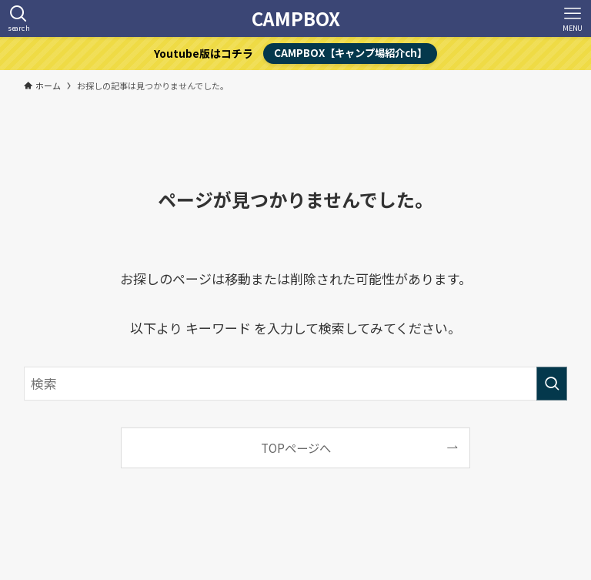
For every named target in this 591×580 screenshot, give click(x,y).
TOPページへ (296, 447)
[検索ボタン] (18, 18)
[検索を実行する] (551, 384)
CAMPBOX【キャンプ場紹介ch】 (350, 52)
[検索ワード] (296, 384)
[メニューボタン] (572, 18)
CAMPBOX (296, 18)
